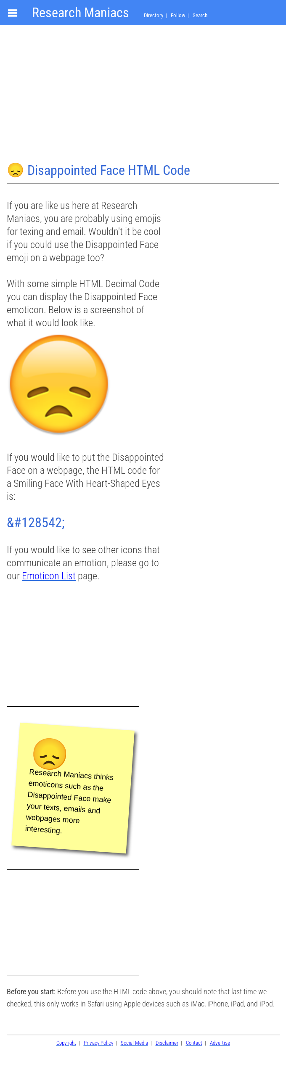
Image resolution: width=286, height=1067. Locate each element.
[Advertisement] (143, 95)
